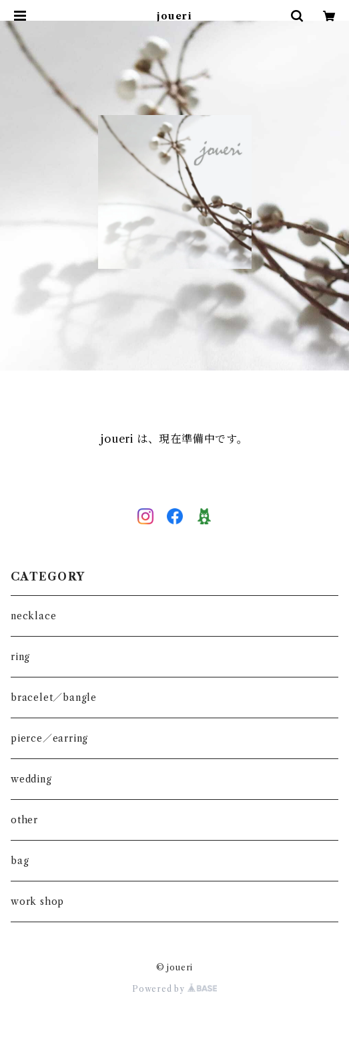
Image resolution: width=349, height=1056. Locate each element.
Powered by (174, 989)
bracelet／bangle (54, 698)
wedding (31, 779)
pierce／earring (49, 738)
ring (20, 657)
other (24, 820)
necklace (33, 616)
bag (20, 861)
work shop (37, 901)
